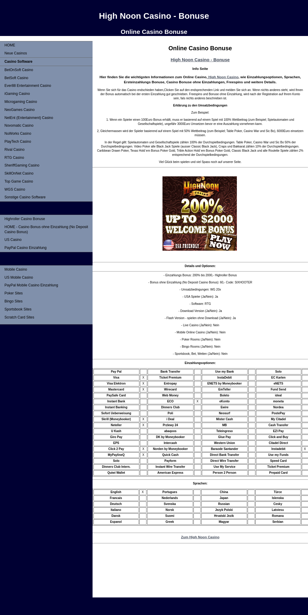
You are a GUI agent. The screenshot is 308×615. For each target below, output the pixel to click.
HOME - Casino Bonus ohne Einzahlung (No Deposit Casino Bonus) (46, 229)
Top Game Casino (18, 181)
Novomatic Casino (18, 125)
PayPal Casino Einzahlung (25, 248)
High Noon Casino (223, 77)
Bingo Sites (13, 301)
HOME (9, 45)
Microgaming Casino (20, 102)
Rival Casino (14, 150)
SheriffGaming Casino (21, 165)
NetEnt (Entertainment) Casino (28, 118)
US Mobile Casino (18, 277)
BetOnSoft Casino (18, 70)
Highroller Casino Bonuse (24, 219)
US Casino (12, 240)
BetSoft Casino (16, 78)
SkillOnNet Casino (18, 173)
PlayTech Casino (17, 141)
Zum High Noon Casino (200, 537)
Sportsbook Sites (18, 309)
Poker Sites (13, 293)
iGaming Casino (17, 94)
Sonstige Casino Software (25, 197)
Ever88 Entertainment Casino (27, 86)
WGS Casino (14, 189)
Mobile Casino (15, 269)
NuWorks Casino (17, 133)
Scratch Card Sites (19, 317)
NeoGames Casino (19, 110)
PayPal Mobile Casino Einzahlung (31, 285)
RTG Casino (14, 158)
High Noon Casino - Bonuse (200, 59)
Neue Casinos (15, 53)
